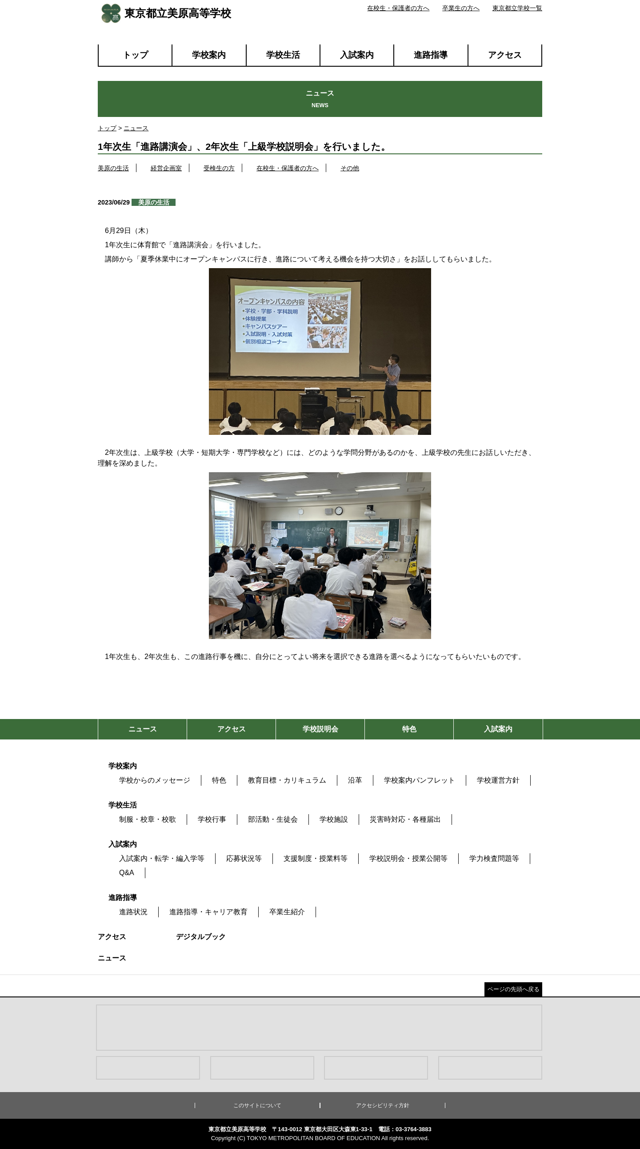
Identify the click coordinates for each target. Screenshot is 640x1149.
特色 (219, 780)
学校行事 (212, 819)
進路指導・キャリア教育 (208, 912)
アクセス (505, 55)
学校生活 (283, 55)
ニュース (136, 128)
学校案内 (209, 55)
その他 (349, 168)
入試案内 (357, 55)
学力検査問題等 (494, 858)
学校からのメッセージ (154, 780)
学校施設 (334, 819)
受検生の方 (219, 168)
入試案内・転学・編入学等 (161, 858)
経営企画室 (166, 168)
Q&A (126, 872)
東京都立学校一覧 (517, 8)
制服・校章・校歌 (147, 819)
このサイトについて (257, 1105)
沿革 (355, 780)
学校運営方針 (498, 780)
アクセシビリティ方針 (382, 1105)
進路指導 (431, 55)
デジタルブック (201, 936)
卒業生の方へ (461, 8)
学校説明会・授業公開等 (408, 858)
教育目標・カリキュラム (287, 780)
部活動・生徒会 (273, 819)
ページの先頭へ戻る (514, 989)
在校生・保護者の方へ (398, 8)
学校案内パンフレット (419, 780)
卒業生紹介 (287, 912)
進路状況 (133, 912)
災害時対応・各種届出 (405, 819)
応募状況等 (244, 858)
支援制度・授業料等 (316, 858)
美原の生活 (113, 168)
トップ (135, 55)
